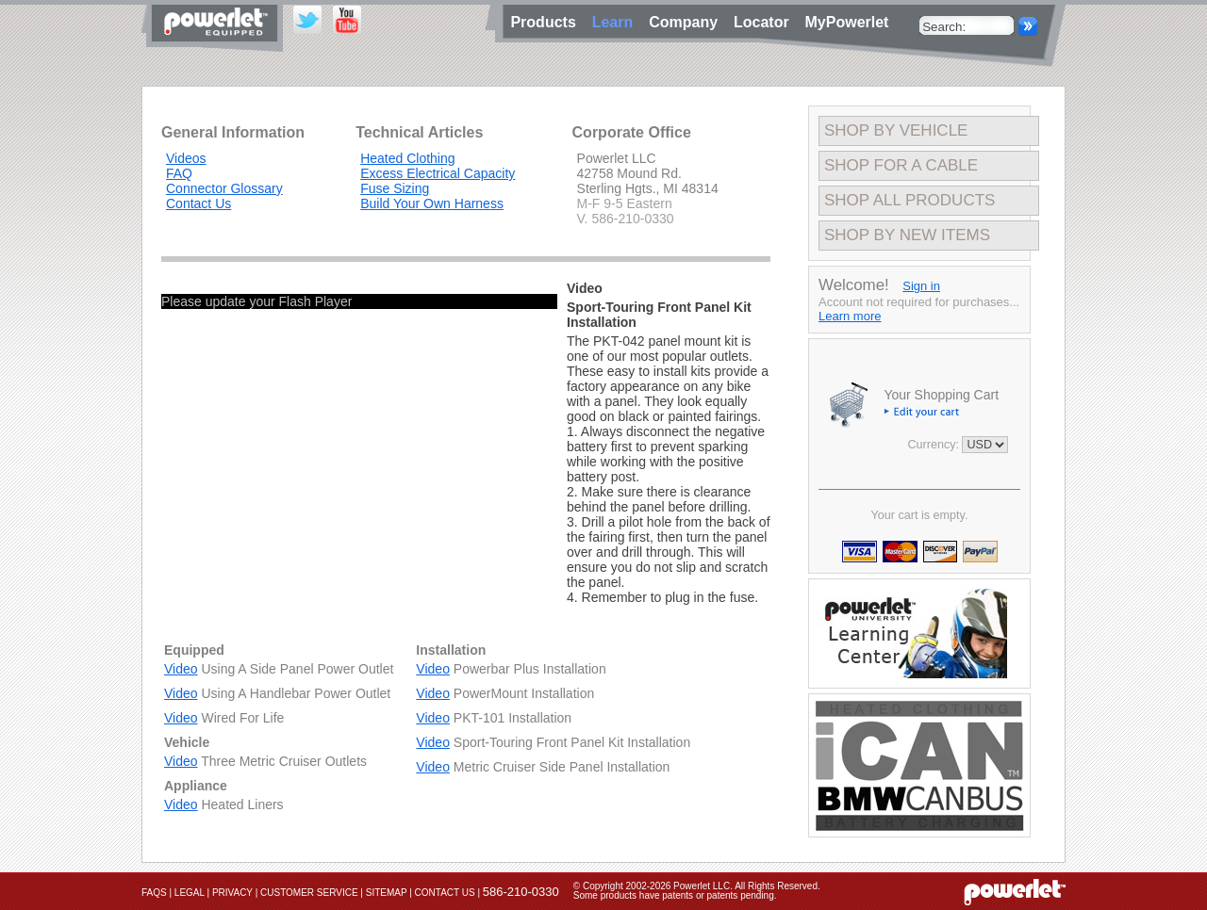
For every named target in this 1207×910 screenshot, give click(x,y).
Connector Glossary (224, 188)
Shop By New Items (907, 235)
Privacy (232, 892)
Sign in (921, 286)
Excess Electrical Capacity (437, 173)
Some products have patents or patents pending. (675, 895)
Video (181, 668)
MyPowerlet (847, 22)
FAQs (154, 892)
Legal (189, 892)
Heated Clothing (407, 158)
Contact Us (198, 203)
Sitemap (386, 892)
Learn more (849, 316)
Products (545, 22)
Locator (766, 22)
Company (687, 22)
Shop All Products (909, 200)
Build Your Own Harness (432, 203)
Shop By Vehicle (895, 130)
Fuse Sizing (394, 188)
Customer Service (309, 892)
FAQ (179, 173)
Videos (186, 158)
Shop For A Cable (901, 165)
